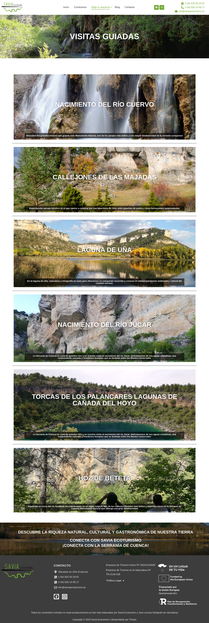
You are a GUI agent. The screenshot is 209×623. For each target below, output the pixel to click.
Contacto (130, 7)
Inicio (66, 7)
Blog (117, 7)
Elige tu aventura (101, 7)
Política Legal (115, 580)
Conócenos (80, 7)
